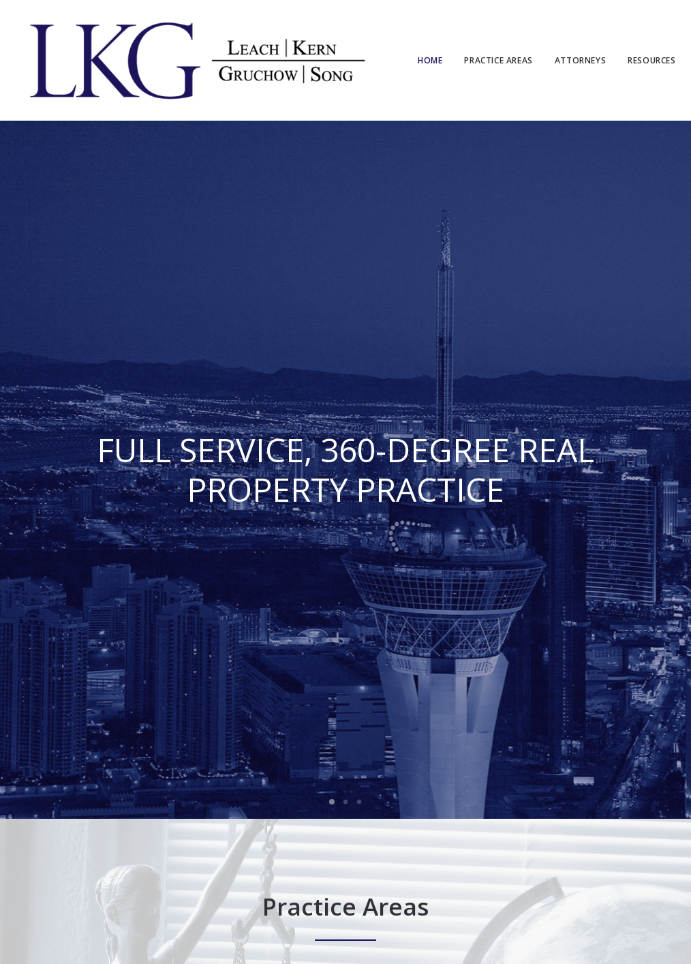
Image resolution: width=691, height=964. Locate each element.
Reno (128, 843)
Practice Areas (498, 60)
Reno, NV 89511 (354, 842)
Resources (651, 60)
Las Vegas (86, 843)
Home (430, 60)
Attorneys (580, 60)
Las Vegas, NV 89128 (256, 842)
